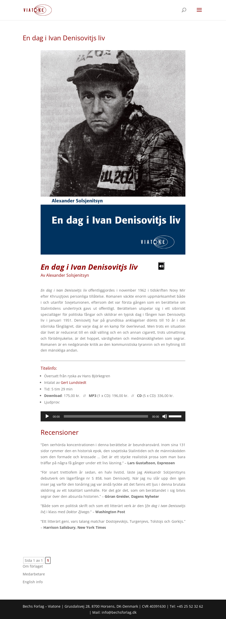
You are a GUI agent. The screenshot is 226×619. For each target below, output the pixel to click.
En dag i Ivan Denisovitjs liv (64, 37)
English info (33, 581)
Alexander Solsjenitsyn (67, 275)
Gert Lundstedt (73, 382)
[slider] (106, 416)
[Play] (47, 416)
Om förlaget (33, 566)
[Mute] (164, 416)
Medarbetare (34, 574)
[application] (113, 416)
